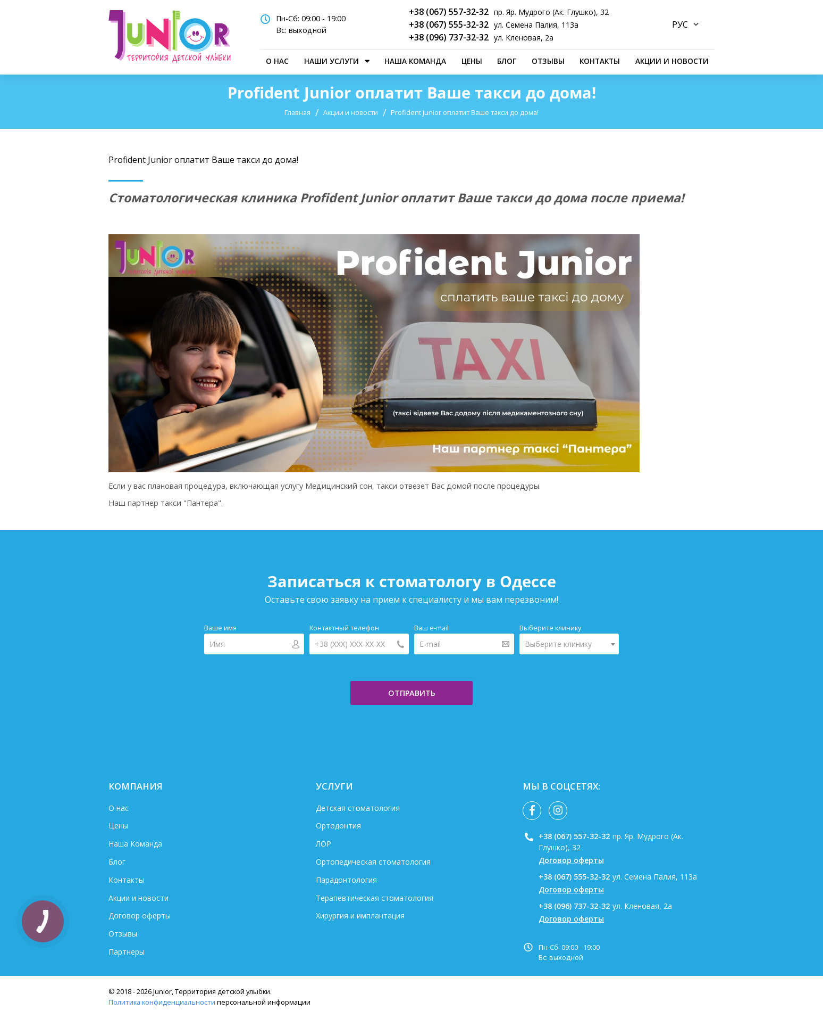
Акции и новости (672, 61)
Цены (471, 61)
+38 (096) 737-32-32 (449, 37)
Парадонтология (346, 880)
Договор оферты (139, 915)
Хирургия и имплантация (360, 915)
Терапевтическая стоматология (374, 898)
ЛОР (323, 844)
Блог (506, 61)
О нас (277, 61)
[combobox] (569, 644)
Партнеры (126, 952)
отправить (411, 693)
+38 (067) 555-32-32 (449, 24)
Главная (297, 112)
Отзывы (548, 61)
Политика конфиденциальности (161, 1002)
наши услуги (331, 61)
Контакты (600, 61)
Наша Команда (415, 61)
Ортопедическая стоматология (373, 862)
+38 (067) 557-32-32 (449, 12)
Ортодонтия (338, 825)
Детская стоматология (358, 808)
